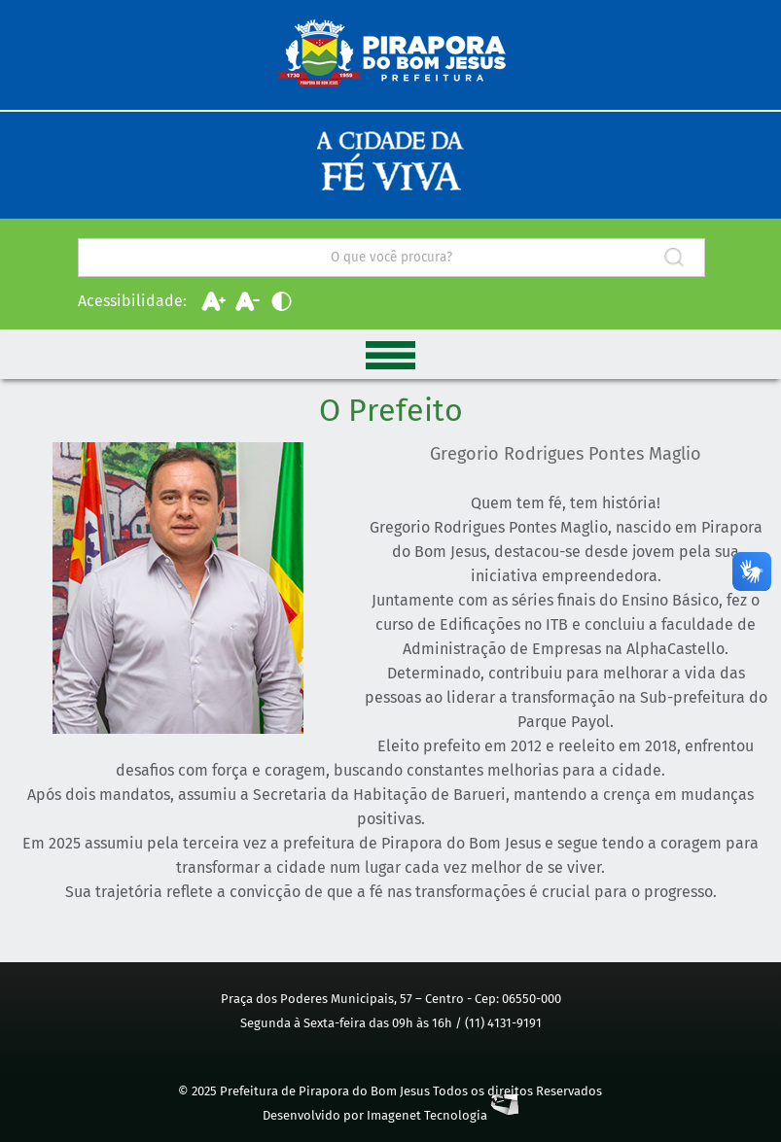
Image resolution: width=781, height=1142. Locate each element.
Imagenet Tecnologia (442, 1115)
